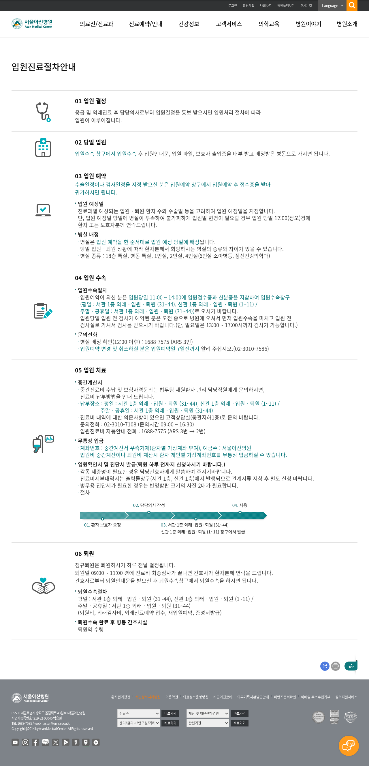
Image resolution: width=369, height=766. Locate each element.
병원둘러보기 (286, 5)
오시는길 (306, 5)
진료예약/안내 (145, 24)
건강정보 (188, 24)
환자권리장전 (120, 697)
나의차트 (266, 5)
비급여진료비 (222, 697)
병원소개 (347, 24)
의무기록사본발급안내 (253, 697)
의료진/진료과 (96, 24)
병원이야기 (308, 24)
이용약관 (171, 697)
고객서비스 (229, 24)
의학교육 (269, 24)
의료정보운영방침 (195, 697)
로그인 (232, 5)
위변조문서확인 (285, 697)
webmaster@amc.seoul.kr (52, 723)
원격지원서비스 (346, 697)
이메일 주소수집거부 (315, 697)
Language (330, 5)
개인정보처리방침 (148, 697)
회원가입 (248, 5)
